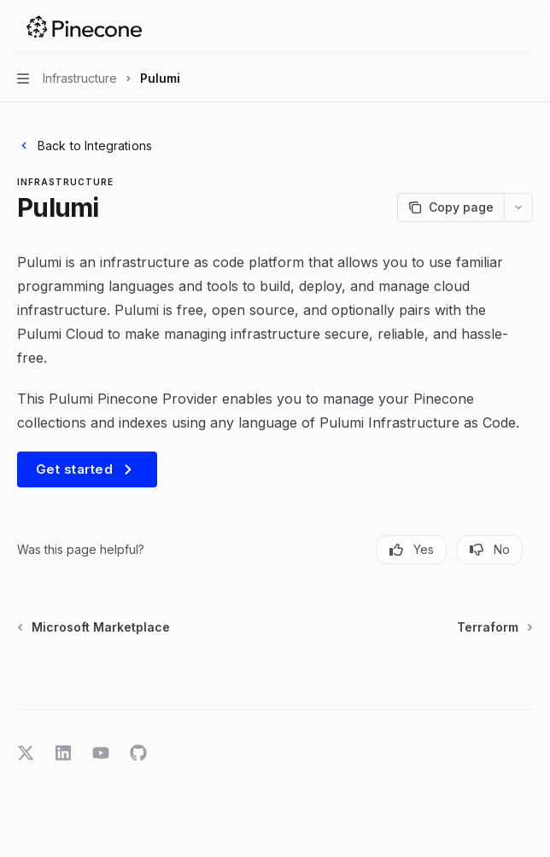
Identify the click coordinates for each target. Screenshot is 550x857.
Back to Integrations (84, 145)
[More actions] (527, 27)
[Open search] (495, 27)
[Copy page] (450, 207)
